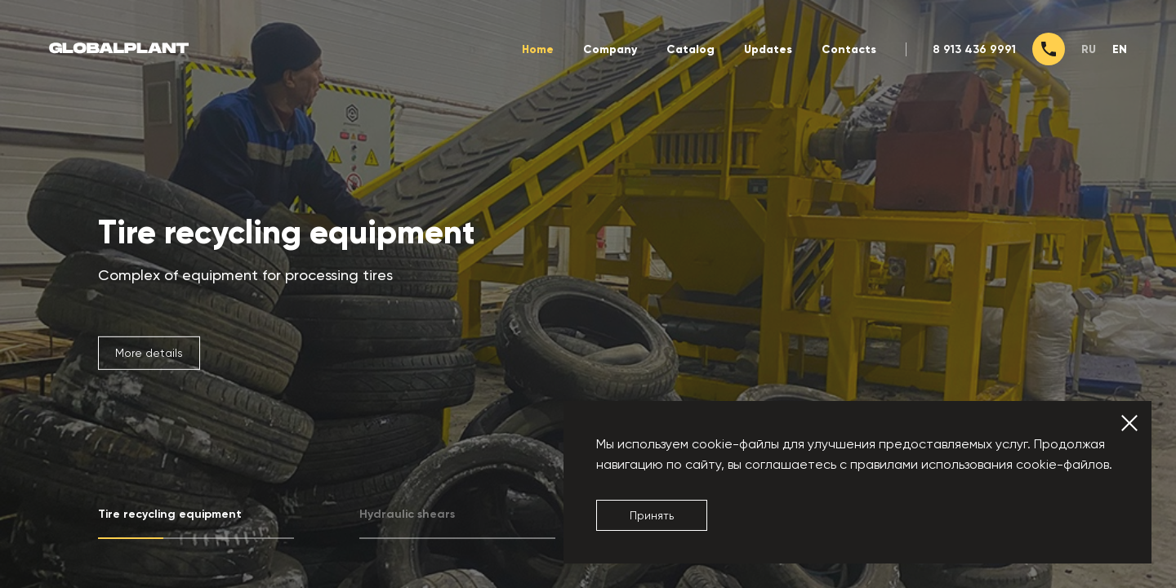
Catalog (690, 49)
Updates (768, 49)
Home (538, 49)
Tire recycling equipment (286, 232)
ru (1088, 49)
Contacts (849, 49)
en (1119, 49)
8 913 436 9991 (974, 49)
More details (149, 352)
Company (610, 49)
